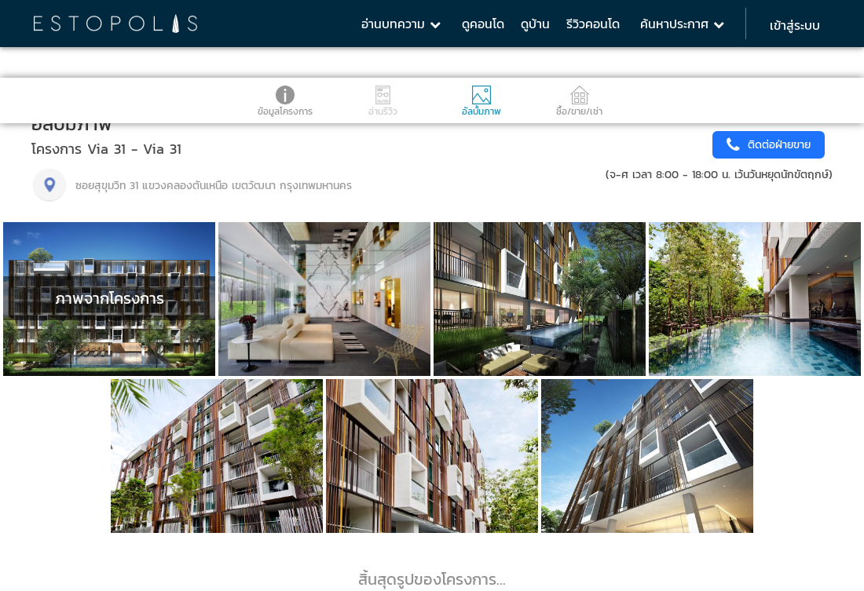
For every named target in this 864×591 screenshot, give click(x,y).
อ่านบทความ (401, 23)
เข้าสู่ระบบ (795, 25)
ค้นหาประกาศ (682, 23)
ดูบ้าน (535, 23)
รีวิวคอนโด (593, 23)
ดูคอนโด (483, 23)
